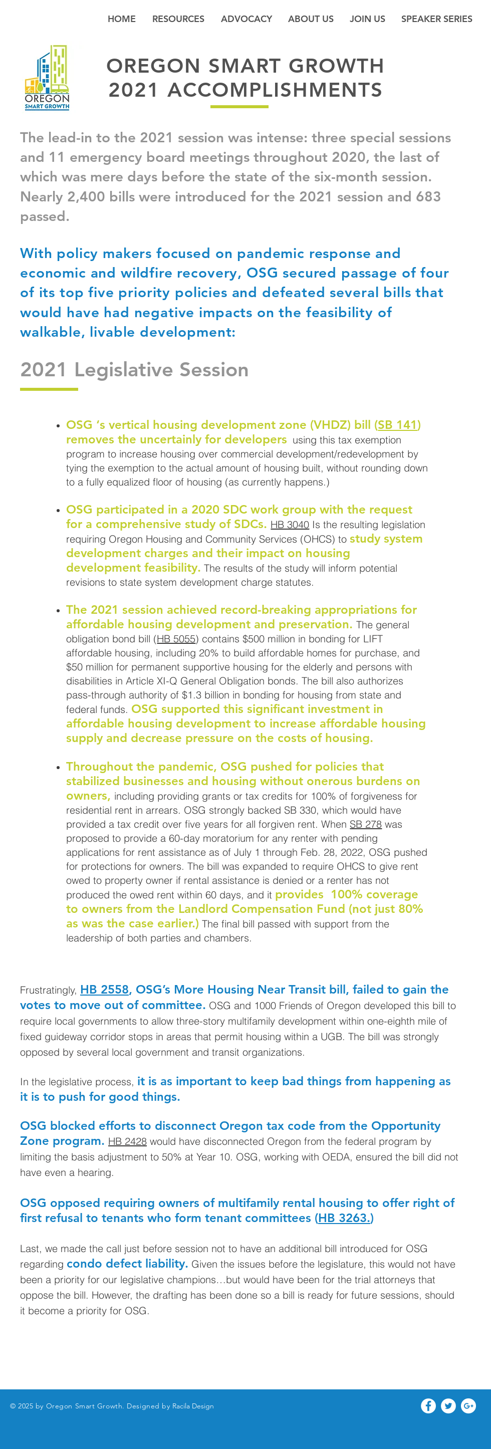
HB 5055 (176, 638)
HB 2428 (127, 1141)
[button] (311, 19)
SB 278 (366, 824)
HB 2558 (104, 989)
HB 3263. (344, 1218)
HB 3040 (290, 524)
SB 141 (397, 424)
